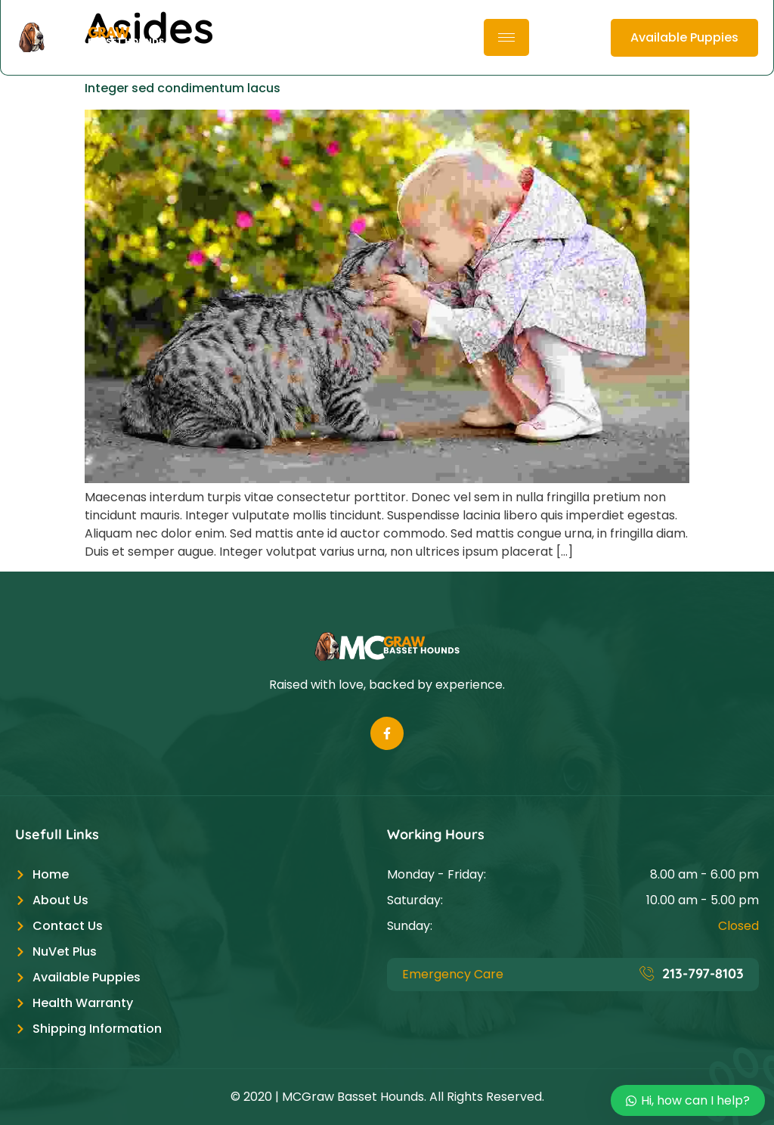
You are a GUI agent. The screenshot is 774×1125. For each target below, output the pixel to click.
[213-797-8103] (647, 973)
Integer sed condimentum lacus (182, 88)
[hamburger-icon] (506, 37)
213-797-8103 (703, 973)
